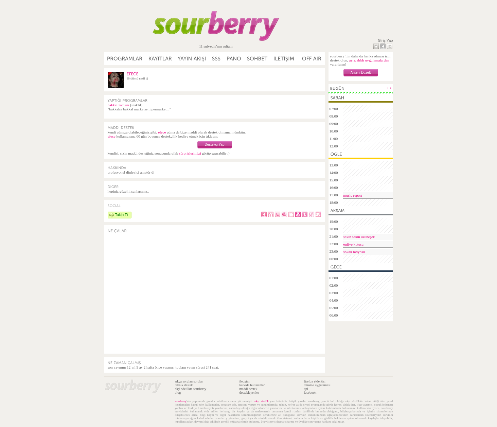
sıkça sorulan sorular (189, 381)
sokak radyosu (354, 252)
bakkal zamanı (118, 105)
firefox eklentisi (315, 381)
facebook (310, 392)
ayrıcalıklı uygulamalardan (369, 60)
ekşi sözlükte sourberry (191, 389)
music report (352, 195)
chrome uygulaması (317, 385)
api (306, 389)
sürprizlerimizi (190, 153)
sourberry (181, 401)
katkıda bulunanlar (252, 385)
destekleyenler (249, 392)
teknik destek (184, 385)
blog (178, 392)
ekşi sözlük (261, 401)
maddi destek (248, 389)
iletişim (244, 381)
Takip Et (121, 215)
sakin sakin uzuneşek (359, 237)
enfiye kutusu (353, 244)
